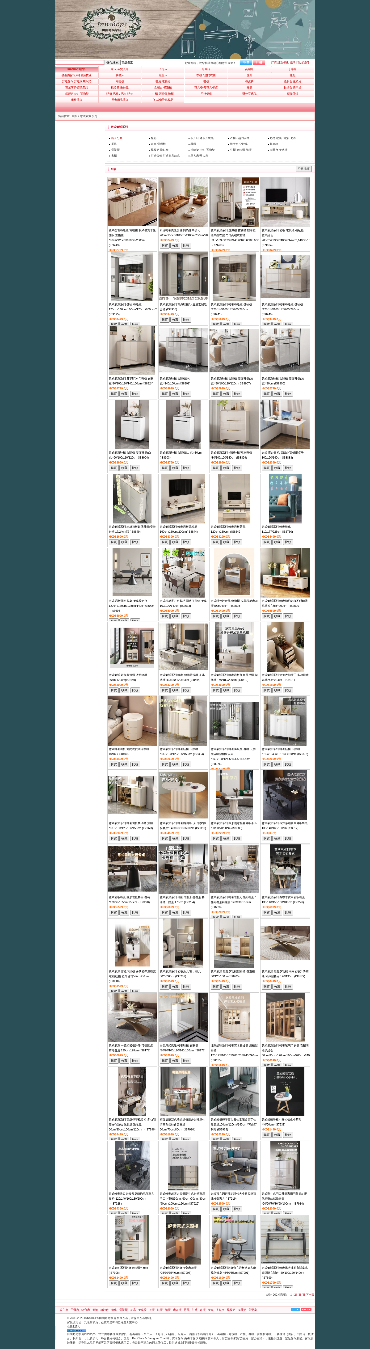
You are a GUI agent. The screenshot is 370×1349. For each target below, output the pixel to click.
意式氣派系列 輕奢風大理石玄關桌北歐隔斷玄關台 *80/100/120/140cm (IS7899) (285, 1272)
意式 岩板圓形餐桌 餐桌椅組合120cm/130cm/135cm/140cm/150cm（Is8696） (131, 605)
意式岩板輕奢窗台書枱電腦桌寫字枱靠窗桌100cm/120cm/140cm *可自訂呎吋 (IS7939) (234, 1124)
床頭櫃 (177, 1309)
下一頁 (310, 1294)
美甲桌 (252, 1309)
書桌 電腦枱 (158, 144)
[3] (299, 1294)
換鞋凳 (242, 1309)
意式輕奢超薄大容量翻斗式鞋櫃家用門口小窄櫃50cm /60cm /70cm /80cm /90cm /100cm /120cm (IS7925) (183, 1198)
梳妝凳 (231, 1309)
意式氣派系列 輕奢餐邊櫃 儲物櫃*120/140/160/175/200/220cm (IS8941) (231, 309)
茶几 (133, 1309)
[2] (295, 1294)
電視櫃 (115, 150)
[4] (303, 1294)
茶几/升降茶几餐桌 (202, 138)
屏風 (114, 144)
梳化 (153, 138)
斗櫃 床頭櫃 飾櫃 (241, 150)
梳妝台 (104, 1309)
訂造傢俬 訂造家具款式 (165, 155)
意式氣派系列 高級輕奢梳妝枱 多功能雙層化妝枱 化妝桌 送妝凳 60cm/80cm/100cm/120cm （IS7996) (132, 1124)
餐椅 (95, 1309)
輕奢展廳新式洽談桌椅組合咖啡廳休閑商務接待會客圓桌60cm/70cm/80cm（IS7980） (182, 1124)
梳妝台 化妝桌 (239, 144)
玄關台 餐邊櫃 (278, 150)
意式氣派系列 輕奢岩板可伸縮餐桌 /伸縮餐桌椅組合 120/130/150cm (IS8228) (233, 902)
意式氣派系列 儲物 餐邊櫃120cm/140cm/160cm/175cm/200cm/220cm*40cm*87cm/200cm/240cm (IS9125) (153, 309)
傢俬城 (71, 1322)
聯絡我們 (303, 62)
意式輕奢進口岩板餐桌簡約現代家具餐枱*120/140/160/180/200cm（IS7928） (131, 1198)
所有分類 (116, 138)
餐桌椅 (274, 144)
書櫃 (114, 155)
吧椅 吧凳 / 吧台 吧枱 (283, 138)
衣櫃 (152, 1309)
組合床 (85, 1309)
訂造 (195, 1309)
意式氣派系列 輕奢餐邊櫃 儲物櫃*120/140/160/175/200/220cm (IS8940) (282, 309)
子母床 (75, 1309)
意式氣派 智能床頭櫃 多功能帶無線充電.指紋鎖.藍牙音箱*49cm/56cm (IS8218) (132, 976)
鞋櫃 (193, 144)
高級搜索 (127, 62)
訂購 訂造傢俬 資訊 (283, 62)
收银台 (220, 1309)
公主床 (64, 1309)
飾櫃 (168, 1309)
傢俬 (74, 116)
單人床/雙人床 (199, 155)
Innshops (76, 69)
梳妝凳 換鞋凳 (159, 150)
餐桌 (211, 1309)
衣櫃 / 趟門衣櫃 (239, 138)
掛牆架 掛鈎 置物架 (202, 150)
